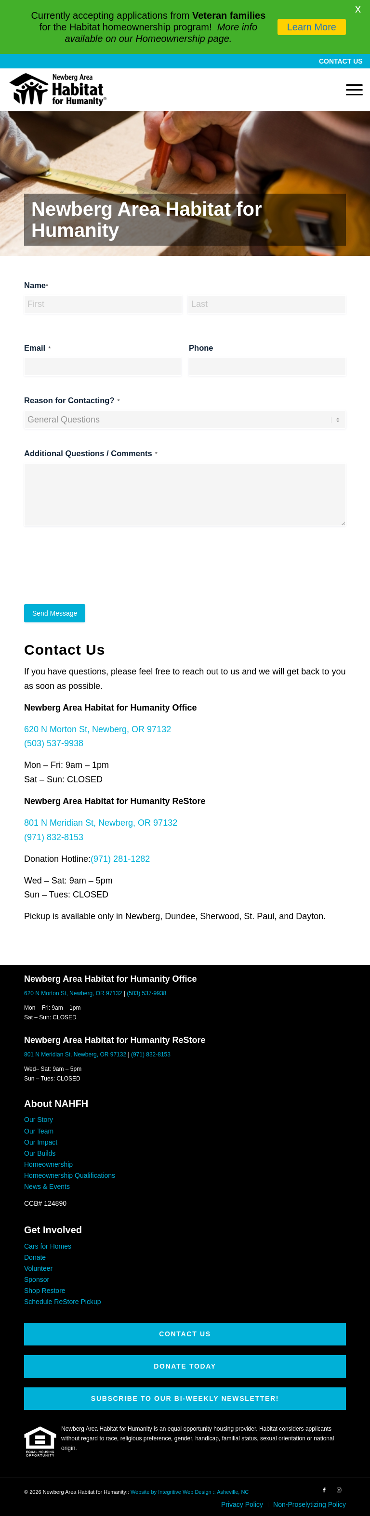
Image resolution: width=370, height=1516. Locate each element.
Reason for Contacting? (72, 401)
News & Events (47, 1186)
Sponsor (36, 1279)
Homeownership (48, 1164)
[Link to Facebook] (324, 1490)
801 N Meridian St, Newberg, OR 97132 (100, 823)
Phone (201, 348)
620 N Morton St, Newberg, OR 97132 (97, 729)
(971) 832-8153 (53, 837)
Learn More (311, 27)
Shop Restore (45, 1290)
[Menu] (349, 89)
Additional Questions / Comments (91, 454)
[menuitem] (338, 61)
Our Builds (39, 1153)
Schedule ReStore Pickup (62, 1301)
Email (37, 348)
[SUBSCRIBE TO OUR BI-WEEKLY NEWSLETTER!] (185, 1398)
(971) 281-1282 (120, 859)
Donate (35, 1257)
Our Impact (40, 1142)
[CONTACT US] (185, 1334)
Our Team (38, 1131)
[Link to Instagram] (338, 1490)
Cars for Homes (47, 1246)
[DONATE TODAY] (185, 1366)
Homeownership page (182, 38)
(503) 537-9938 (53, 743)
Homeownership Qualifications (69, 1175)
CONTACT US (341, 61)
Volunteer (38, 1268)
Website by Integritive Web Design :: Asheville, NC (190, 1492)
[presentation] (97, 574)
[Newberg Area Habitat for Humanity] (57, 89)
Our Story (38, 1119)
